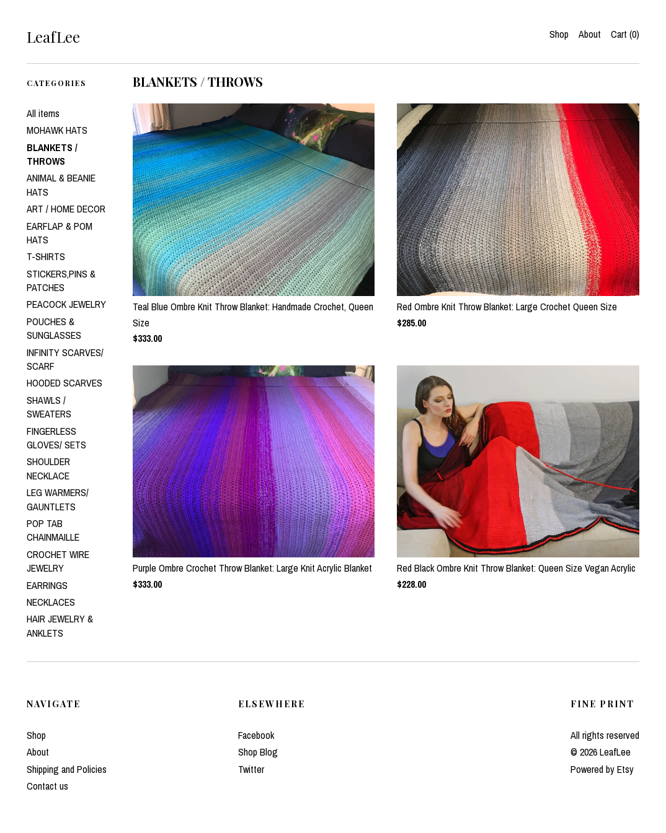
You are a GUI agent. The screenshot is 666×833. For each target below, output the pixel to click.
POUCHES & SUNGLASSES (54, 328)
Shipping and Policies (67, 769)
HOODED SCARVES (64, 383)
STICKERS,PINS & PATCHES (61, 280)
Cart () (625, 34)
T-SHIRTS (46, 256)
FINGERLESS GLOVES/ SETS (56, 437)
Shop (559, 34)
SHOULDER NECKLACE (48, 468)
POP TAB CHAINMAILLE (53, 530)
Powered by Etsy (602, 769)
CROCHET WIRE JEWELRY (58, 561)
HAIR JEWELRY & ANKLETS (60, 625)
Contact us (47, 786)
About (590, 34)
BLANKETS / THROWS (52, 154)
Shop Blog (258, 752)
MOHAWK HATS (57, 130)
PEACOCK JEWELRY (66, 304)
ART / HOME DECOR (66, 209)
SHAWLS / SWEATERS (49, 407)
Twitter (251, 769)
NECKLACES (51, 602)
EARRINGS (47, 585)
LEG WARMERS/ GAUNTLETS (58, 499)
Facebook (256, 735)
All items (43, 113)
